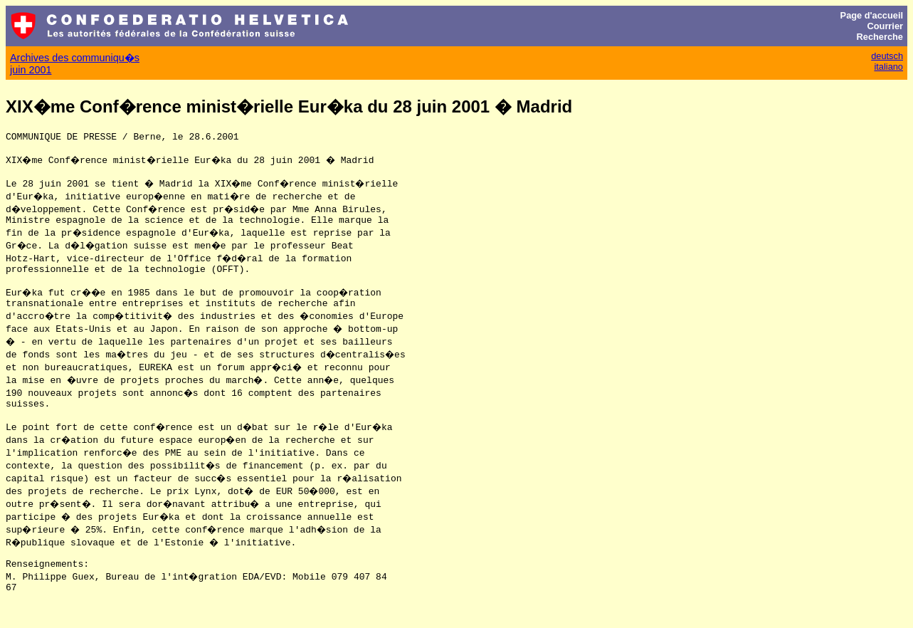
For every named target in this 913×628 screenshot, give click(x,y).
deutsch (887, 56)
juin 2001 (30, 69)
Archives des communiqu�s (74, 57)
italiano (888, 66)
